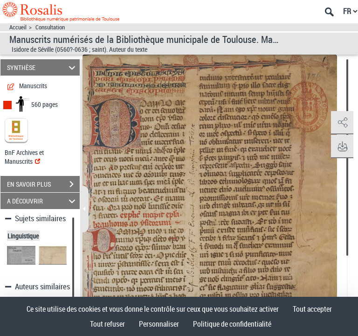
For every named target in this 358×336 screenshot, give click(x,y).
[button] (341, 123)
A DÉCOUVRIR (42, 201)
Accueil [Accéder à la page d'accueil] (18, 27)
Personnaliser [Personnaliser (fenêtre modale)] (159, 324)
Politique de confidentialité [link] (232, 324)
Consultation (50, 27)
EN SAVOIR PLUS (43, 184)
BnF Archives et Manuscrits (24, 157)
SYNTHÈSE (42, 67)
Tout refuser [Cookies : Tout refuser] (107, 324)
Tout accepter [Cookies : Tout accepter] (312, 309)
